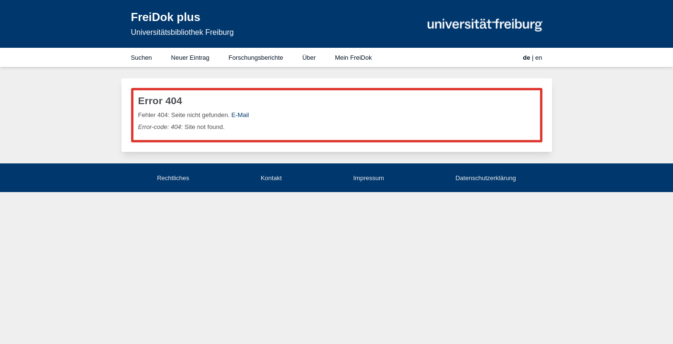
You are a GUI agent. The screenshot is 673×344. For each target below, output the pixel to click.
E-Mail (240, 114)
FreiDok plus (165, 17)
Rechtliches (173, 178)
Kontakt (271, 178)
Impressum (368, 178)
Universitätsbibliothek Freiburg (182, 32)
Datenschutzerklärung (485, 178)
